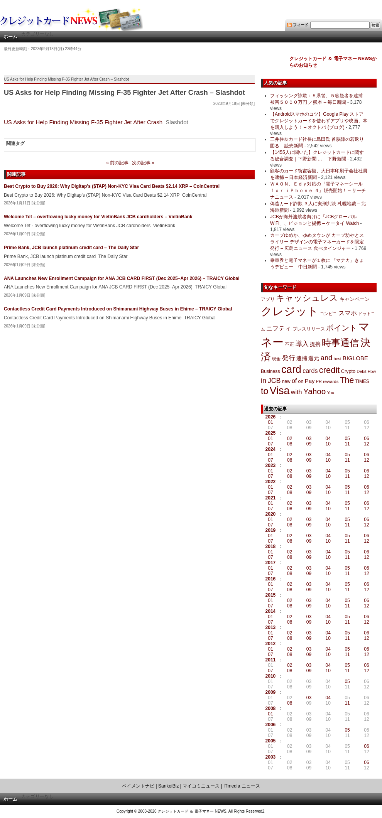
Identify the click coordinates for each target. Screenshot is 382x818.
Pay (310, 381)
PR (319, 381)
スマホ (347, 313)
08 (289, 444)
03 (308, 438)
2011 (270, 660)
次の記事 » (143, 162)
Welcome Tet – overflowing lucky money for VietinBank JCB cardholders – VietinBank (98, 216)
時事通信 (340, 342)
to (264, 391)
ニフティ (278, 328)
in (263, 380)
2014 (270, 611)
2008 (270, 708)
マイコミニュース (201, 786)
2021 (270, 498)
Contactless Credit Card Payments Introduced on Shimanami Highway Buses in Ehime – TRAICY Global (118, 309)
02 (289, 438)
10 (328, 444)
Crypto (348, 371)
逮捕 (301, 358)
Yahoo (314, 391)
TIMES (362, 381)
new (286, 381)
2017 (270, 562)
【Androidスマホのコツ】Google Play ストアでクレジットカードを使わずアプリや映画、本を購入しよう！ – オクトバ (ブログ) (318, 120)
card (291, 369)
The (347, 380)
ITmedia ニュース (241, 786)
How (372, 371)
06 (366, 438)
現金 (276, 358)
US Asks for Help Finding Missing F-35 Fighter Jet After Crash (83, 122)
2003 (270, 757)
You (331, 392)
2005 (270, 741)
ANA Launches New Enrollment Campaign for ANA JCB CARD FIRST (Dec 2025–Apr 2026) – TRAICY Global (122, 278)
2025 (270, 433)
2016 (270, 579)
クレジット (290, 311)
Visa (280, 390)
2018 (270, 546)
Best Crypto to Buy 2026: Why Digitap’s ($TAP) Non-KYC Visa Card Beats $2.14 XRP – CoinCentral (112, 186)
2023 (270, 465)
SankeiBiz (168, 786)
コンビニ (328, 313)
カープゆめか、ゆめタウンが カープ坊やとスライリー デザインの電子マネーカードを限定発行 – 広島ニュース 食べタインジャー (317, 242)
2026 (270, 417)
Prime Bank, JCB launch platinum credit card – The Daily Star (71, 247)
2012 (270, 643)
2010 (270, 676)
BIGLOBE (355, 358)
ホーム (10, 36)
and (326, 358)
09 (308, 444)
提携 (315, 344)
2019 (270, 530)
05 (347, 438)
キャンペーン (355, 299)
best (337, 358)
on (301, 381)
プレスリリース (308, 328)
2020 (270, 514)
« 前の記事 (117, 162)
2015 (270, 595)
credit (329, 370)
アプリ (268, 299)
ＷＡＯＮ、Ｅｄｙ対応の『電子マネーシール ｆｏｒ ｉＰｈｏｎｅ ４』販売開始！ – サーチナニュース (318, 190)
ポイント (341, 328)
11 (347, 444)
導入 (302, 343)
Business (270, 371)
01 (270, 422)
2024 (270, 449)
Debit (362, 371)
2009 (270, 692)
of (294, 381)
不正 (289, 344)
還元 (313, 358)
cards (310, 370)
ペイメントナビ (138, 786)
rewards (330, 381)
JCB (274, 381)
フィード (300, 25)
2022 (270, 481)
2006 (270, 724)
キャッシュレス (307, 298)
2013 (270, 627)
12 (366, 444)
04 (328, 438)
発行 (288, 358)
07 (270, 444)
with (296, 391)
